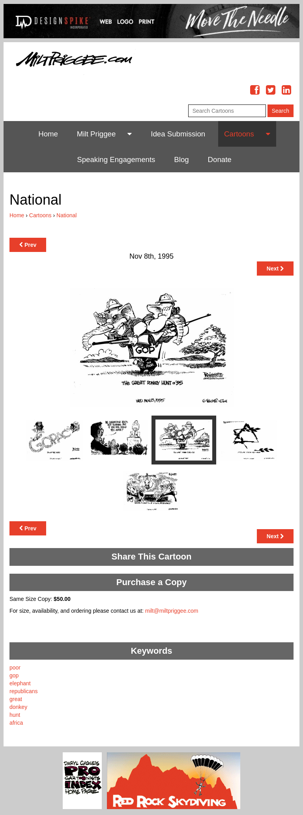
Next (275, 268)
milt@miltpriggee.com (171, 611)
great (15, 699)
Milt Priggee (96, 134)
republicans (23, 691)
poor (15, 667)
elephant (20, 683)
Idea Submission (178, 134)
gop (14, 675)
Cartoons (239, 134)
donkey (18, 707)
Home (48, 134)
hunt (14, 715)
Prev (27, 245)
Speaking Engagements (116, 159)
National (66, 215)
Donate (220, 159)
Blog (181, 159)
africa (16, 723)
